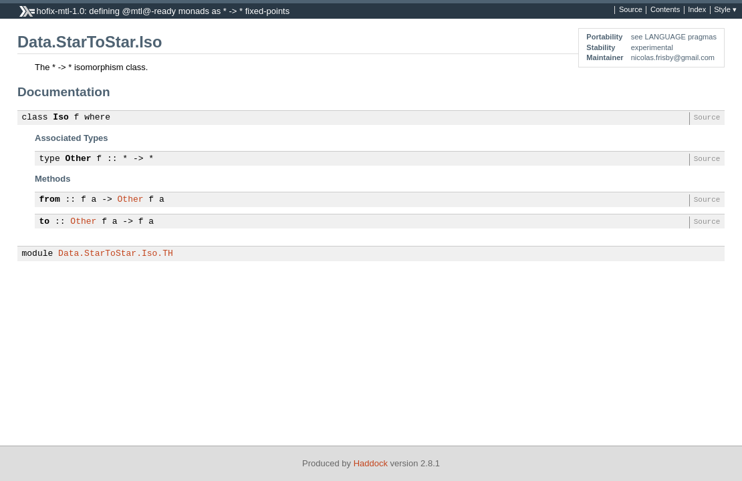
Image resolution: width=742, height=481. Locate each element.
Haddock (371, 463)
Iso (60, 118)
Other (79, 159)
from (49, 200)
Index (697, 10)
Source (630, 10)
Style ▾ (725, 10)
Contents (665, 10)
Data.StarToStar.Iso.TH (115, 254)
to (44, 222)
